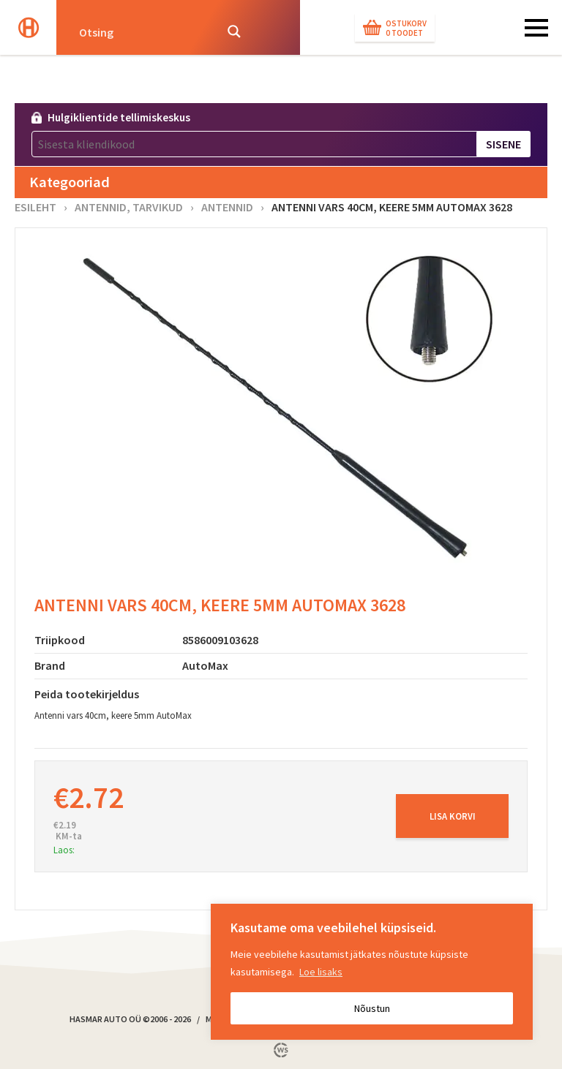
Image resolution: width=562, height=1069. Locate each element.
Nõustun (372, 1008)
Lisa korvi (453, 816)
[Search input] (142, 31)
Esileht (35, 207)
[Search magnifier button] (234, 31)
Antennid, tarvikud (129, 207)
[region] (372, 972)
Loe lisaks (320, 971)
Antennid (227, 207)
